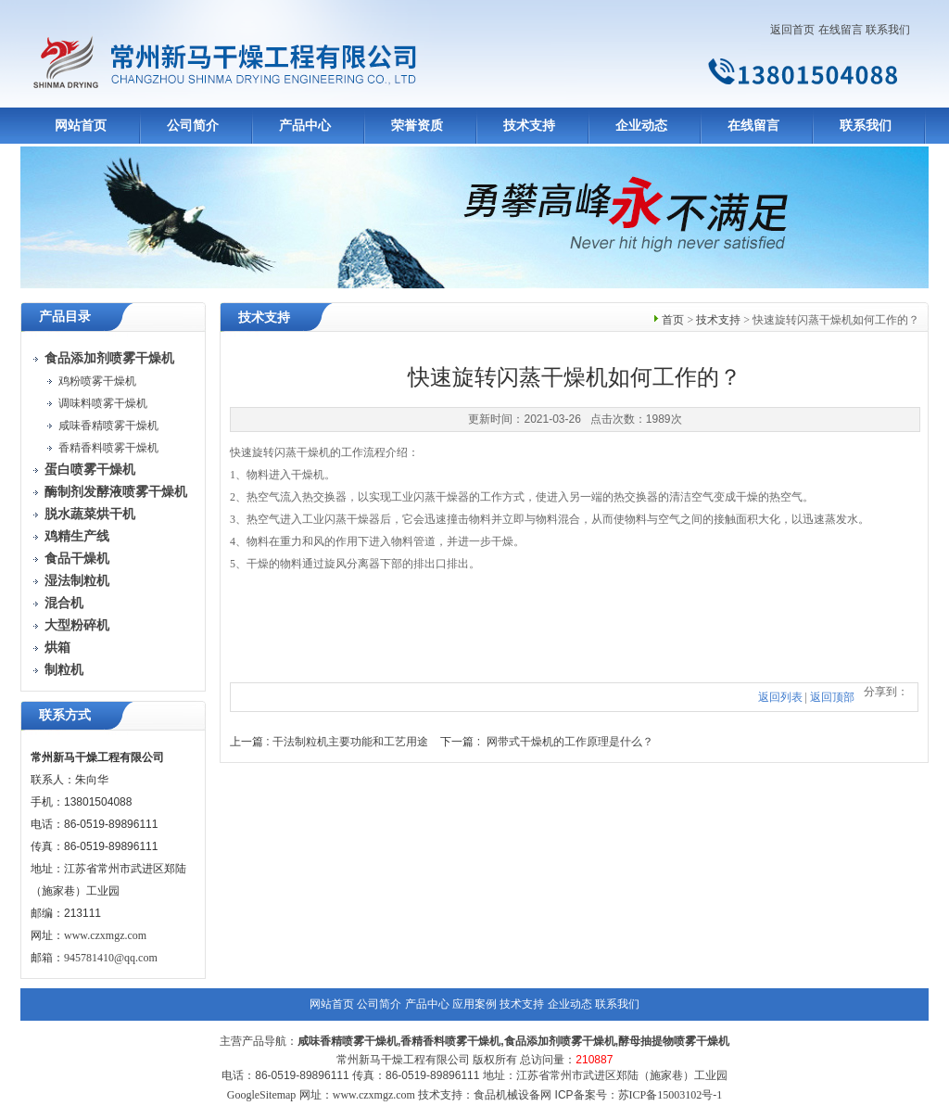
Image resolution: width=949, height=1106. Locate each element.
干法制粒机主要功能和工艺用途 (350, 741)
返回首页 (792, 29)
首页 (673, 319)
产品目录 (65, 317)
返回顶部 (832, 697)
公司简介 (193, 126)
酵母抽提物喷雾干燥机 (673, 1041)
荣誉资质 (417, 126)
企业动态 (641, 126)
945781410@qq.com (111, 957)
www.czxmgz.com (105, 935)
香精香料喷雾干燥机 (108, 447)
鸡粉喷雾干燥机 (97, 381)
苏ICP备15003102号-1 (670, 1094)
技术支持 (529, 126)
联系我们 (888, 29)
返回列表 (780, 697)
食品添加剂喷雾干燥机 (559, 1041)
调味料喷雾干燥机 (102, 403)
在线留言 (840, 29)
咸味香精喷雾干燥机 (108, 425)
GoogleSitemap (262, 1094)
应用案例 (474, 1004)
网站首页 (81, 126)
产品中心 (305, 126)
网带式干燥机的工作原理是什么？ (570, 741)
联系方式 (65, 715)
